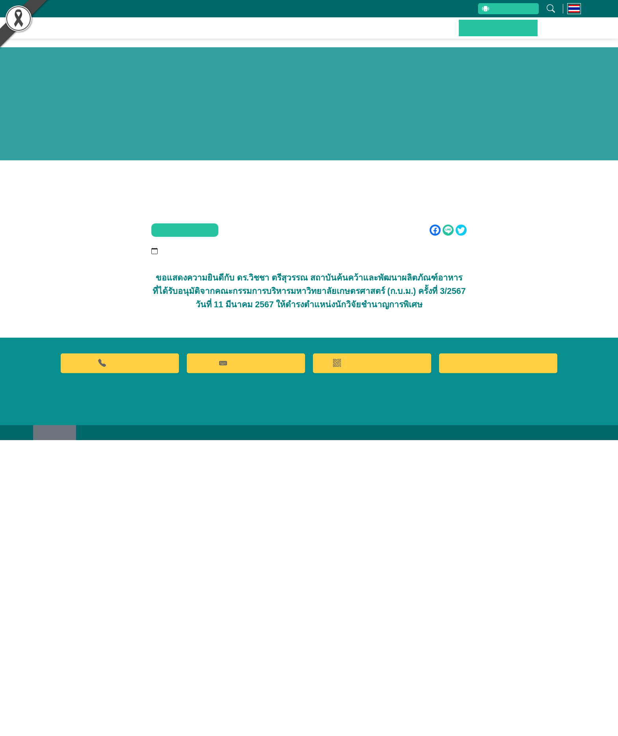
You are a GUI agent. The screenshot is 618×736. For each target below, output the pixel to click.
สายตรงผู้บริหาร (498, 9)
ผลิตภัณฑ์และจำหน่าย (370, 33)
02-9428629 (119, 656)
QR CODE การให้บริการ (372, 656)
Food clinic (498, 656)
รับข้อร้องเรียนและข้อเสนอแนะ (342, 8)
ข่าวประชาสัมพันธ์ (505, 33)
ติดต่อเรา (562, 33)
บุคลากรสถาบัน (268, 8)
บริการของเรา (441, 33)
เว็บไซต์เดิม (58, 727)
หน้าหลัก (214, 33)
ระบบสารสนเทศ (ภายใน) (427, 8)
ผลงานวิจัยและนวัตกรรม (281, 33)
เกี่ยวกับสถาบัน (213, 8)
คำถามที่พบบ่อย (246, 656)
